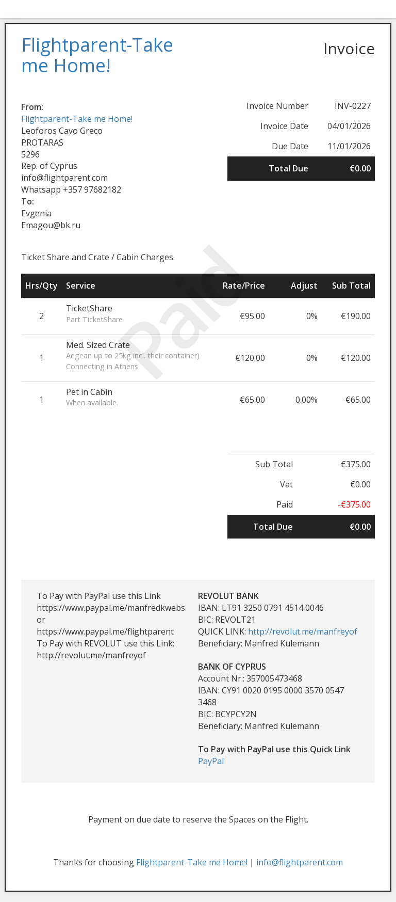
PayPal (211, 761)
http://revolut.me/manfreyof (302, 631)
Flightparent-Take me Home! (77, 118)
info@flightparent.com (299, 862)
